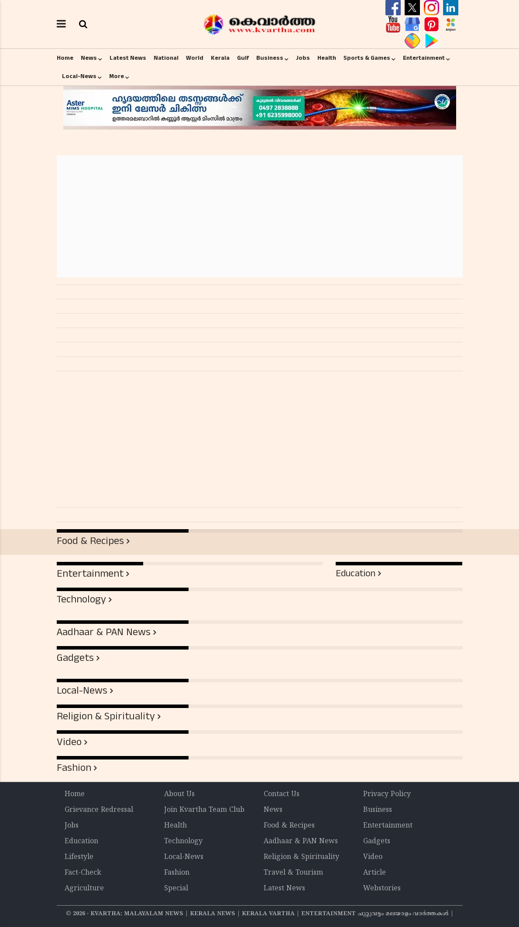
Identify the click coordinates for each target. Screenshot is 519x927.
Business (269, 58)
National (166, 58)
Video (69, 742)
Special (176, 888)
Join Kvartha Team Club (204, 810)
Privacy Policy (387, 794)
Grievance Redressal (99, 810)
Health (326, 58)
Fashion (74, 767)
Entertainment (424, 58)
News (89, 58)
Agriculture (84, 888)
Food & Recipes (90, 541)
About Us (179, 794)
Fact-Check (83, 873)
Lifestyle (79, 857)
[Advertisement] (260, 216)
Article (374, 873)
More (116, 76)
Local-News (79, 76)
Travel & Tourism (293, 873)
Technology (81, 599)
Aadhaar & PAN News (104, 632)
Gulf (243, 58)
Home (65, 58)
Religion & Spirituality (106, 716)
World (194, 58)
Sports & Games (367, 58)
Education (355, 573)
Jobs (303, 58)
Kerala (220, 58)
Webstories (382, 888)
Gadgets (75, 657)
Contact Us (281, 794)
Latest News (128, 58)
